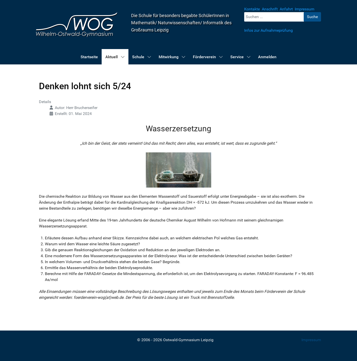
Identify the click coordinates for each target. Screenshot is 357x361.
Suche (312, 16)
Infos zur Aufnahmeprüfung (268, 30)
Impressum (311, 339)
